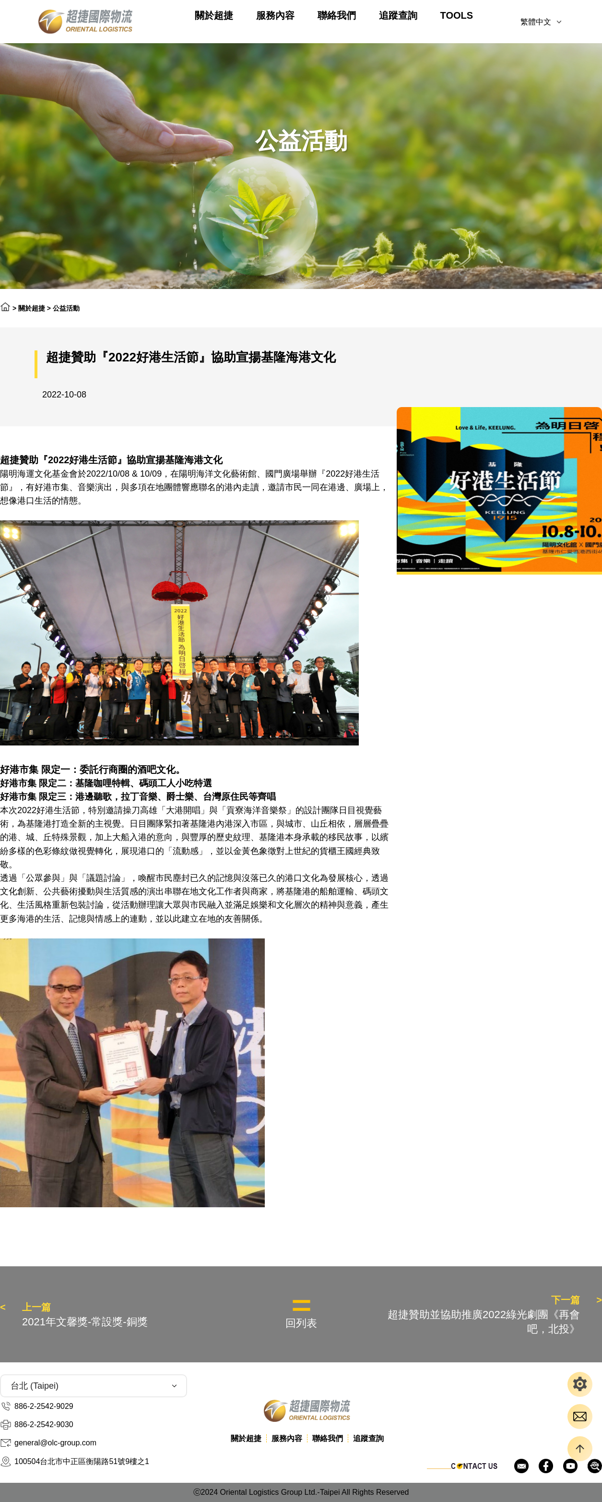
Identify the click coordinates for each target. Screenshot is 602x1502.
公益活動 (66, 308)
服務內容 (275, 15)
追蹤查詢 (398, 15)
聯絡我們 (337, 15)
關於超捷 (214, 15)
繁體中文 (535, 22)
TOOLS (456, 15)
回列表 (301, 1323)
